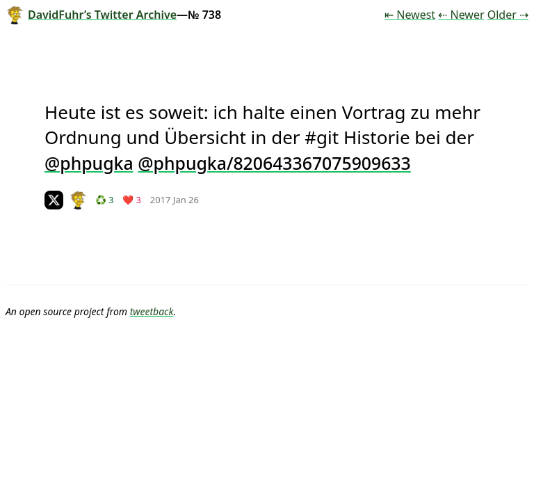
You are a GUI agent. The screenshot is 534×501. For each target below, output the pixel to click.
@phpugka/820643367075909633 (274, 163)
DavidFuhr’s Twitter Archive (91, 14)
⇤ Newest (410, 14)
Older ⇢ (507, 14)
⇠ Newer (461, 14)
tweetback (152, 311)
